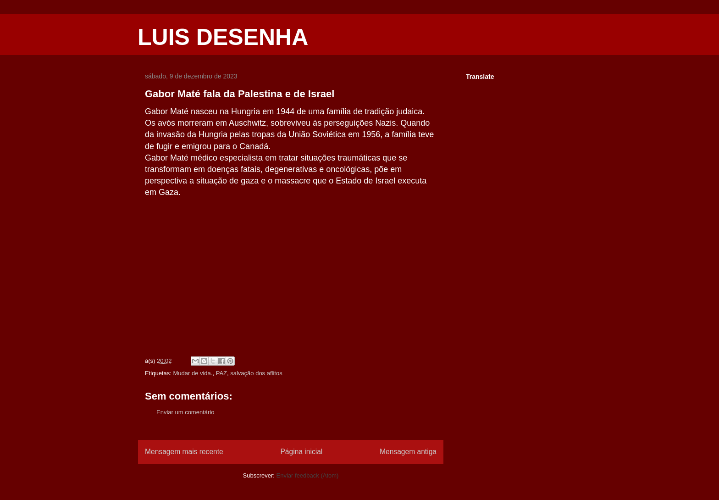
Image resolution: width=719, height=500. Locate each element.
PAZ (221, 373)
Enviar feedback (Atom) (308, 475)
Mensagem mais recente (184, 452)
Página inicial (301, 452)
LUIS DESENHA (223, 37)
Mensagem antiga (408, 452)
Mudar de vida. (192, 373)
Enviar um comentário (185, 412)
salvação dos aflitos (256, 373)
